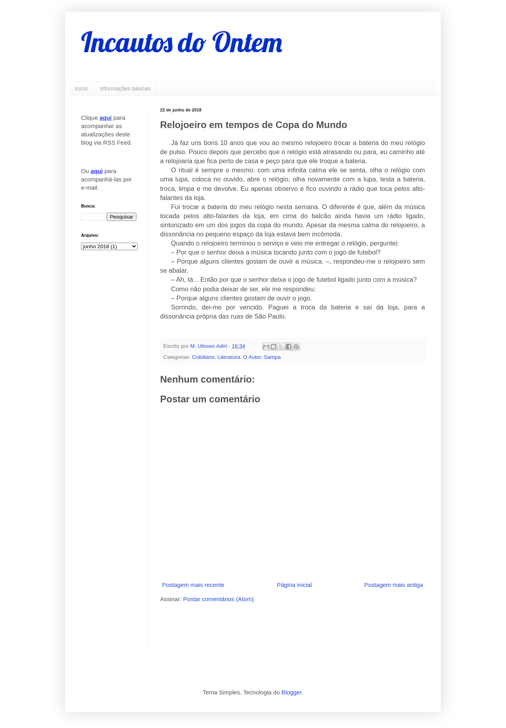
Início (81, 88)
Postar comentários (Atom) (218, 599)
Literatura (228, 357)
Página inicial (294, 584)
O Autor (252, 357)
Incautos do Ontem (181, 42)
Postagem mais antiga (393, 584)
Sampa (272, 357)
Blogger (291, 692)
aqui (106, 117)
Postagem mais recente (193, 584)
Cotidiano (203, 357)
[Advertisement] (252, 627)
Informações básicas (125, 88)
